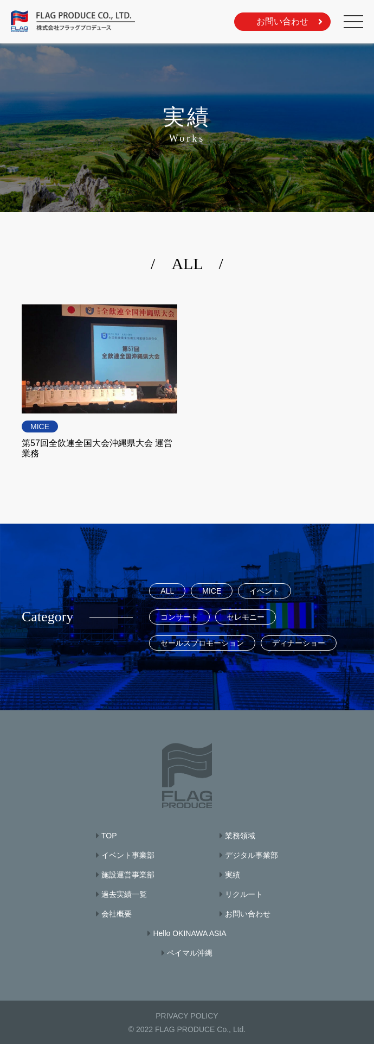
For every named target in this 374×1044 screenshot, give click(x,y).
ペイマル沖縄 (189, 952)
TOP (109, 835)
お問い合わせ (282, 21)
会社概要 (116, 913)
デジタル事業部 (251, 855)
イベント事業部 (127, 855)
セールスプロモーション (202, 643)
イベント (264, 591)
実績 (232, 874)
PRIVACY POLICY (187, 1015)
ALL (167, 591)
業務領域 (240, 835)
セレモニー (246, 617)
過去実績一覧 (124, 894)
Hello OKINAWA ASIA (189, 933)
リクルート (244, 894)
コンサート (179, 617)
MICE (39, 426)
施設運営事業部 (127, 874)
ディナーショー (298, 643)
